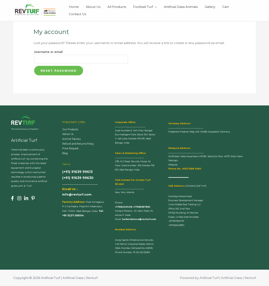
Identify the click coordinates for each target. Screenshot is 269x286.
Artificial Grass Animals (183, 10)
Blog (65, 154)
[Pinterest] (33, 198)
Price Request (71, 149)
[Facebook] (12, 198)
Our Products (71, 129)
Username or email (48, 52)
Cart (226, 10)
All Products (121, 10)
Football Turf (147, 10)
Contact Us (244, 10)
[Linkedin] (26, 198)
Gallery (212, 10)
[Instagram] (19, 198)
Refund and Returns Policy (79, 144)
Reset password (59, 71)
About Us (99, 10)
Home (81, 10)
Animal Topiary (71, 139)
